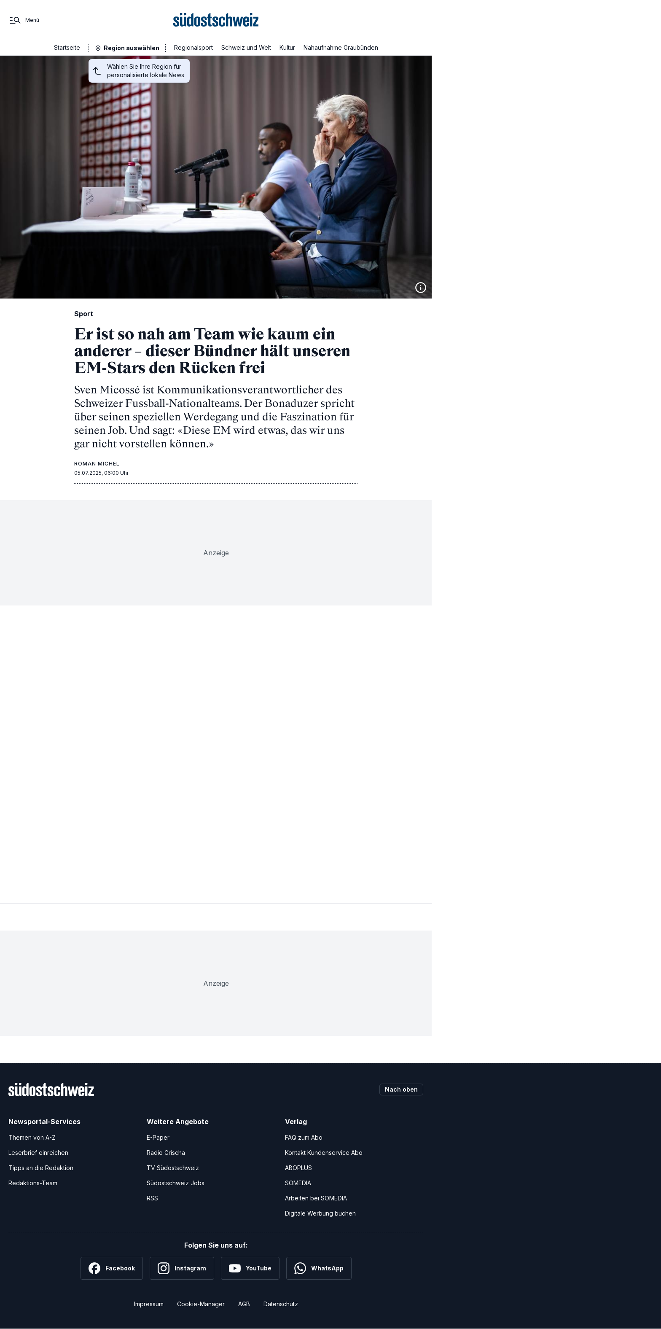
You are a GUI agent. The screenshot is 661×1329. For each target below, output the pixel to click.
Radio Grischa (166, 1152)
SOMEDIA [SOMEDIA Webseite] (298, 1182)
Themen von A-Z (32, 1137)
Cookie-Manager (201, 1303)
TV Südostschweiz (173, 1167)
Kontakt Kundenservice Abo (324, 1152)
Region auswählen (131, 47)
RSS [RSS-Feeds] (152, 1198)
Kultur (287, 47)
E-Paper (158, 1137)
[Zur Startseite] (216, 20)
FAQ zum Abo (303, 1137)
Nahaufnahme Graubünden (341, 47)
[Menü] (23, 20)
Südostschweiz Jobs (175, 1182)
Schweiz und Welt (246, 47)
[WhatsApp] (319, 1268)
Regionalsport (193, 47)
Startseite (67, 47)
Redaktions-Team (32, 1182)
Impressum (149, 1303)
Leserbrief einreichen (38, 1152)
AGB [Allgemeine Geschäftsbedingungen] (244, 1303)
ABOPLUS (298, 1167)
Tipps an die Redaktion (40, 1167)
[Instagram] (182, 1268)
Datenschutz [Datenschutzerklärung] (280, 1303)
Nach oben (401, 1089)
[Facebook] (112, 1268)
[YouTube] (250, 1268)
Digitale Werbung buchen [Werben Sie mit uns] (320, 1213)
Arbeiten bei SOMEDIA (316, 1198)
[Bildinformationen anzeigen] (421, 287)
